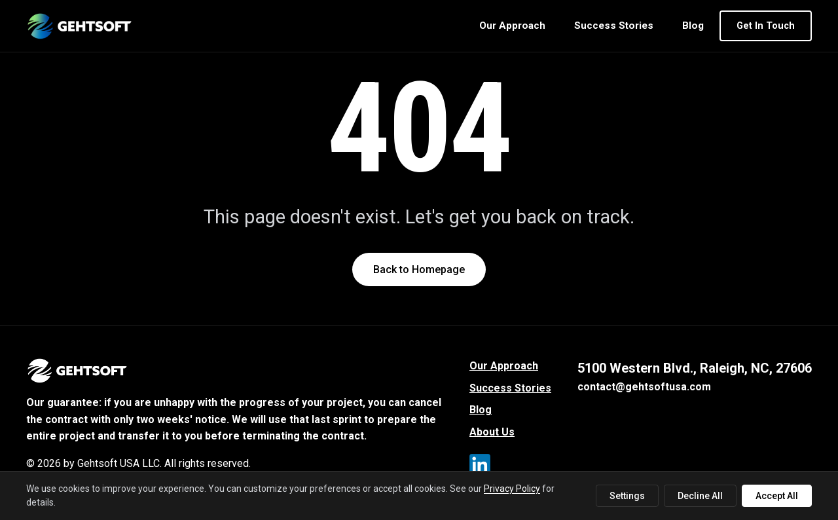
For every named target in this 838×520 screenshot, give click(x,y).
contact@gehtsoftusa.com (644, 387)
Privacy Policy (512, 488)
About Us (492, 432)
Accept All (777, 496)
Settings (627, 496)
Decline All (700, 496)
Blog (693, 25)
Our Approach (512, 25)
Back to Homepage (419, 269)
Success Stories (613, 25)
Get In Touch (766, 25)
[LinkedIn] (482, 467)
